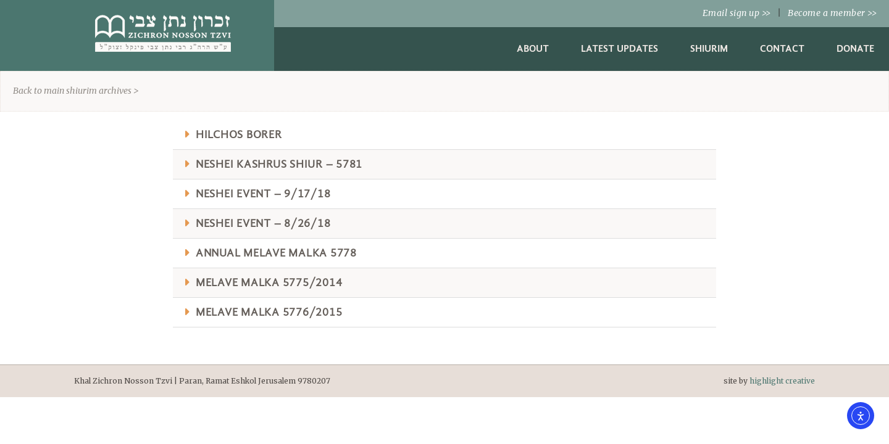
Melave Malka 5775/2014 (269, 282)
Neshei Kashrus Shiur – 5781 (279, 164)
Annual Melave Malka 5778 (276, 253)
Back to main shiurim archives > (76, 90)
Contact (782, 48)
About (533, 48)
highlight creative (782, 380)
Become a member (832, 12)
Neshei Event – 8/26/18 (263, 223)
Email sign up (737, 12)
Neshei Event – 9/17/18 (263, 193)
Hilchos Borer (239, 134)
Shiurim (709, 48)
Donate (855, 48)
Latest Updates (619, 48)
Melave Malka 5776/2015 (269, 312)
